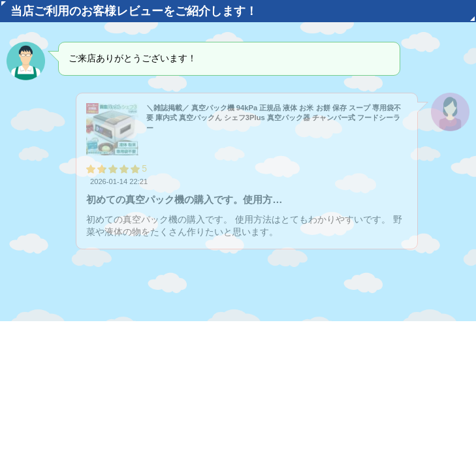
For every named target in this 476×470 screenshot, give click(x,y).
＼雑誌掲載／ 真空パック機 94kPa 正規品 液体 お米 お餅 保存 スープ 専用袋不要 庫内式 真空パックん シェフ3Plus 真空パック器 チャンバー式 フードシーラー (273, 118)
